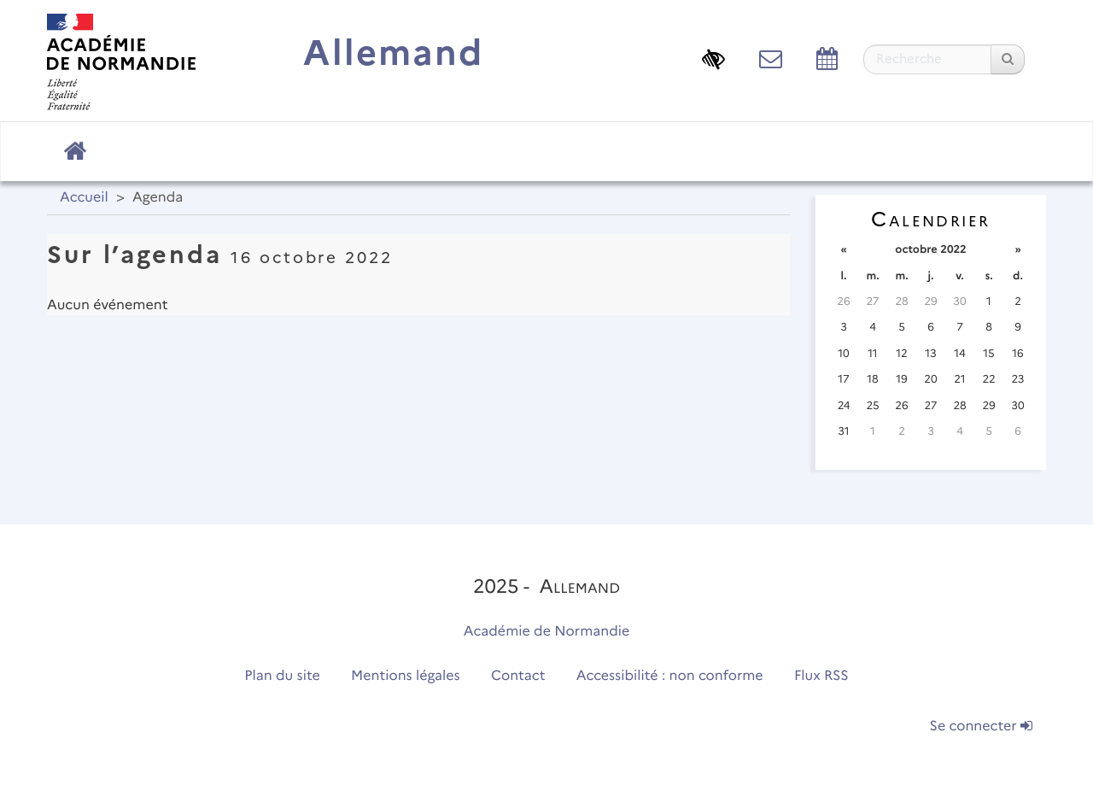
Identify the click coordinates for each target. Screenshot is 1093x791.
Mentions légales (405, 676)
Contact (518, 676)
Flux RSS (821, 676)
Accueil (84, 198)
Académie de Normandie (547, 632)
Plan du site (281, 676)
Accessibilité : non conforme (669, 676)
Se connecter (981, 726)
